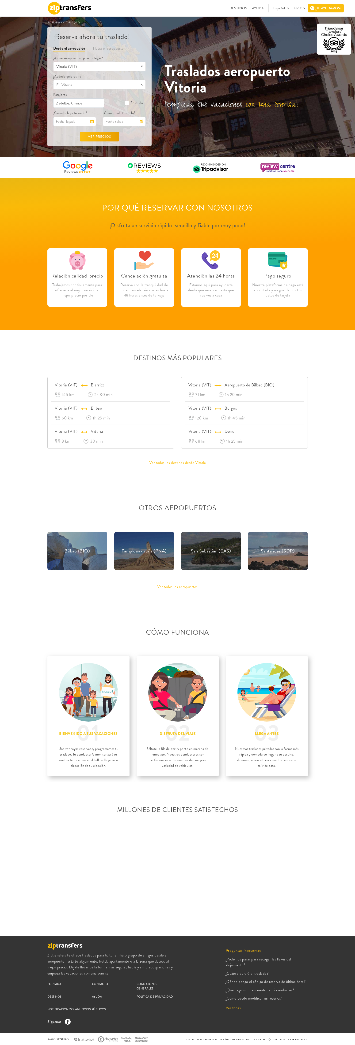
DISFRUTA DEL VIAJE (177, 733)
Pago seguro (277, 276)
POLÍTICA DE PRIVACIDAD (155, 997)
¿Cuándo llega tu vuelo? (70, 112)
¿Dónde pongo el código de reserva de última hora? (266, 981)
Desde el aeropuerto (69, 48)
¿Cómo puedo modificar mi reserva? (254, 998)
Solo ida (134, 103)
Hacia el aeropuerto (108, 48)
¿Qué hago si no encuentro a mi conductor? (260, 990)
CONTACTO (100, 984)
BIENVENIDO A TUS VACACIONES (88, 733)
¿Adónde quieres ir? (67, 76)
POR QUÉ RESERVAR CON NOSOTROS (177, 208)
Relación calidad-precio (77, 276)
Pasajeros (60, 94)
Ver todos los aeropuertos (177, 586)
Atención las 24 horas (211, 276)
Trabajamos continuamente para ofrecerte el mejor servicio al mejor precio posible (77, 290)
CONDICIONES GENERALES (147, 986)
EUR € (297, 8)
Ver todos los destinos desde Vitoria (177, 462)
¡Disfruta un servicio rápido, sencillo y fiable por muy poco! (178, 225)
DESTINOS (238, 8)
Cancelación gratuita (144, 276)
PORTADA (54, 22)
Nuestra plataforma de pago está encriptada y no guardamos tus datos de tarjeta (278, 290)
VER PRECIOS (99, 136)
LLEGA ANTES (267, 733)
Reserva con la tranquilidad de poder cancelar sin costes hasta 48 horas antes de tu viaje (144, 290)
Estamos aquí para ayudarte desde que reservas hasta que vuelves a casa (211, 290)
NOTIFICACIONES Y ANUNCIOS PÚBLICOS (76, 1009)
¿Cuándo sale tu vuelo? (119, 112)
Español (279, 8)
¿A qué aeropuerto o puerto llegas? (78, 58)
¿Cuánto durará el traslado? (247, 973)
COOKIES (259, 1039)
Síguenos (58, 1021)
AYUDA (258, 8)
